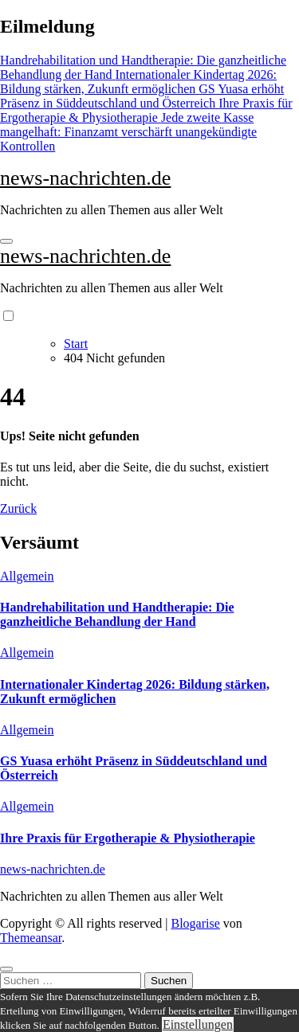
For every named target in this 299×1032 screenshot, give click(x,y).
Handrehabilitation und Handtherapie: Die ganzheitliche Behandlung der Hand (117, 614)
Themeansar (30, 937)
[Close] (6, 969)
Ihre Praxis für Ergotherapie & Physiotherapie (127, 838)
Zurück (18, 508)
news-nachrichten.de (85, 178)
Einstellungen (198, 1024)
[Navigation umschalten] (6, 241)
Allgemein (27, 576)
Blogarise (195, 923)
